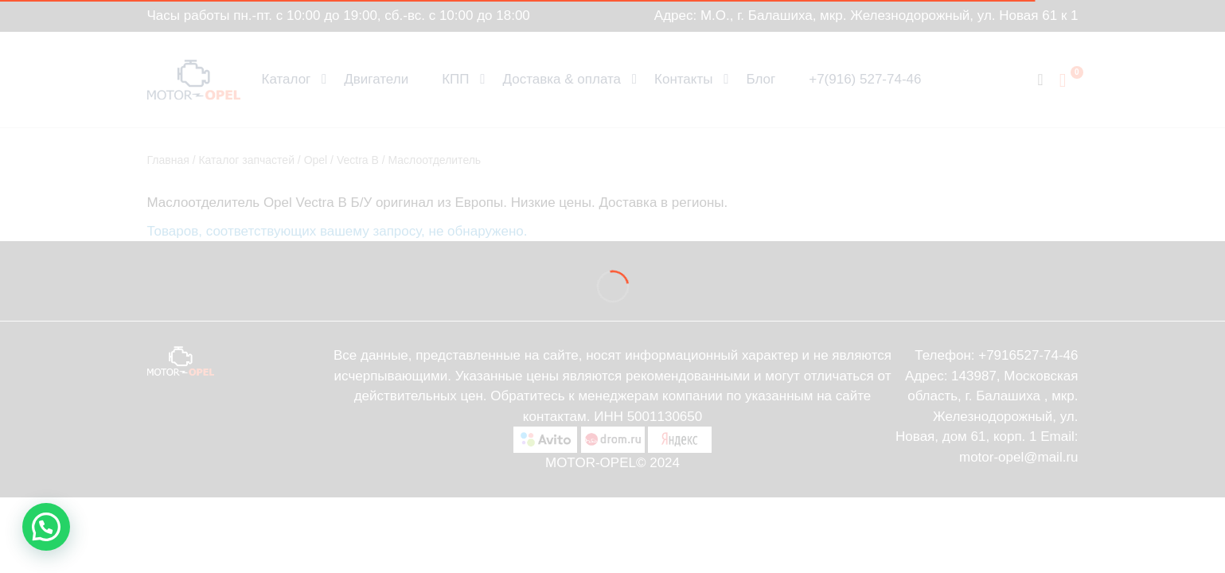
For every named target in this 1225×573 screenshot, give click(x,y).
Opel (316, 160)
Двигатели (376, 79)
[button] (46, 527)
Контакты (683, 79)
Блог (760, 79)
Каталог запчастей (246, 160)
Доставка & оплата (562, 79)
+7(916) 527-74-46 (865, 79)
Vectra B (358, 160)
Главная (168, 160)
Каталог (286, 79)
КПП (455, 79)
